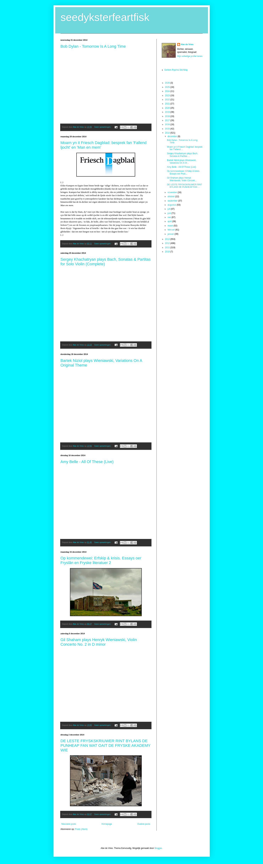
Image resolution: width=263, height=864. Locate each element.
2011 (167, 247)
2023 (167, 95)
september (172, 201)
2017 (167, 120)
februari (171, 229)
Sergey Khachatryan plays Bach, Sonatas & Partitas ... (182, 154)
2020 (167, 108)
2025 (167, 87)
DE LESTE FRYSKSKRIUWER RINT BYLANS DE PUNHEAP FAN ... (184, 185)
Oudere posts (143, 824)
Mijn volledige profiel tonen (189, 56)
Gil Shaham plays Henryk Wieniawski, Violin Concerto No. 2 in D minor (99, 642)
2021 (167, 103)
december (172, 136)
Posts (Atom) (81, 829)
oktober (171, 196)
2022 (167, 99)
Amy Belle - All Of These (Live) (87, 461)
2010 (167, 251)
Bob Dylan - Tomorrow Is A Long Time (93, 46)
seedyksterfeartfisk (105, 17)
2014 (167, 133)
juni (169, 213)
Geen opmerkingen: (103, 127)
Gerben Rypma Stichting (176, 70)
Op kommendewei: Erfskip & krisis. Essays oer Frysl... (183, 172)
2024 (167, 91)
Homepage (106, 824)
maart (170, 225)
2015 (167, 128)
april (169, 221)
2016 (167, 124)
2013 (167, 239)
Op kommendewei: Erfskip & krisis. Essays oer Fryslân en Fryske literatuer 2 (101, 560)
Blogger (158, 848)
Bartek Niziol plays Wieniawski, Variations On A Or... (181, 161)
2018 (167, 116)
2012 (167, 243)
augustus (172, 205)
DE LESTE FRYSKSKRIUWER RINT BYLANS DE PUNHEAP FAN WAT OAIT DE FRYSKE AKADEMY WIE (106, 745)
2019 (167, 112)
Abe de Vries (187, 44)
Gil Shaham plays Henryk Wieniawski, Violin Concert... (181, 179)
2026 (167, 83)
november (172, 192)
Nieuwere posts (68, 824)
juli (169, 209)
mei (169, 217)
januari (170, 234)
